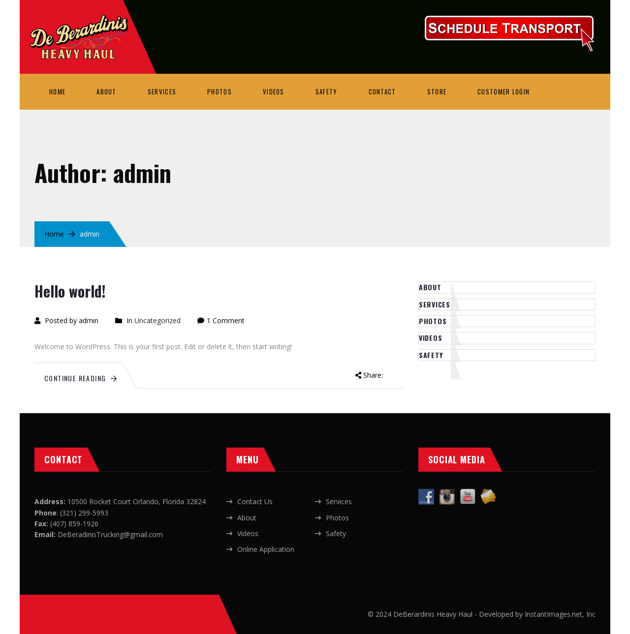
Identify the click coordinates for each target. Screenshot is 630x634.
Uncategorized (157, 320)
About (106, 91)
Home (57, 91)
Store (437, 91)
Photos (219, 91)
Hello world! (70, 291)
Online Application (265, 549)
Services (162, 91)
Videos (273, 91)
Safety (326, 91)
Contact (382, 91)
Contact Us (255, 501)
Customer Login (503, 91)
